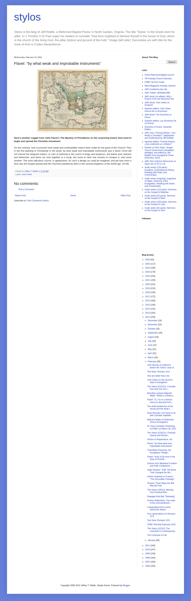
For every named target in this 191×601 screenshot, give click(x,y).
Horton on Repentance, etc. (160, 439)
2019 (148, 288)
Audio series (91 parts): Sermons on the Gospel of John (160, 209)
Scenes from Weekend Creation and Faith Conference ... (162, 464)
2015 (148, 305)
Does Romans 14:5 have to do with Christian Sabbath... (161, 414)
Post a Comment (26, 189)
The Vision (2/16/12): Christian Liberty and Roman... (161, 434)
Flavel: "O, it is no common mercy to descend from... (160, 400)
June (150, 345)
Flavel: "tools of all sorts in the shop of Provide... (161, 458)
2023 (148, 272)
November (153, 324)
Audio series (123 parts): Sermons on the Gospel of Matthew (160, 190)
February (152, 361)
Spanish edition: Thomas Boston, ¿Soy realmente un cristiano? (160, 142)
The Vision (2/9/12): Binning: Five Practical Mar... (160, 491)
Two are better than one (158, 376)
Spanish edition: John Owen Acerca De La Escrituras (158, 109)
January (152, 540)
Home (73, 195)
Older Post (126, 195)
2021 (148, 280)
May (150, 349)
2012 (148, 317)
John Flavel (27, 174)
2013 (148, 313)
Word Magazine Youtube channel (160, 86)
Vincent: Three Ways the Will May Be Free (160, 484)
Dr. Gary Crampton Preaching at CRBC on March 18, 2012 (161, 427)
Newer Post (20, 195)
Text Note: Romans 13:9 (158, 520)
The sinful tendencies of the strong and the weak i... (160, 407)
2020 (148, 284)
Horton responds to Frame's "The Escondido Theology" (161, 477)
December (153, 320)
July (150, 341)
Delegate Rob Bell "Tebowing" (161, 496)
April (150, 353)
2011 (148, 545)
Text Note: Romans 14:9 (158, 371)
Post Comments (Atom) (38, 200)
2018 (148, 292)
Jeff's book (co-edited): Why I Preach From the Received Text (159, 97)
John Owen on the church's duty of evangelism (160, 381)
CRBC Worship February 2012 (161, 524)
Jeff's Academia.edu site (156, 89)
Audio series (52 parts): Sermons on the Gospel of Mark (160, 196)
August (151, 337)
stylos (27, 17)
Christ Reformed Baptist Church (159, 75)
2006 (148, 566)
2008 (148, 558)
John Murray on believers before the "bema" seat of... (161, 366)
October (152, 329)
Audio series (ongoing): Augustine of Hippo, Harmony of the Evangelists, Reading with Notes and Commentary (160, 182)
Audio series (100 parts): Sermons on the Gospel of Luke (160, 203)
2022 (148, 276)
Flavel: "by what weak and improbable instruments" (159, 444)
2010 (148, 549)
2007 (148, 562)
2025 (148, 264)
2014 (148, 309)
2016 (148, 300)
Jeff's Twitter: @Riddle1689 (157, 93)
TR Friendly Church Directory (158, 78)
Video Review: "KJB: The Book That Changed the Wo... (161, 471)
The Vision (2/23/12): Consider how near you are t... (161, 387)
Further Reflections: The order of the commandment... (161, 501)
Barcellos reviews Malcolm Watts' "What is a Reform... (161, 394)
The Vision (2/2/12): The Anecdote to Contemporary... (162, 529)
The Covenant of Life (157, 535)
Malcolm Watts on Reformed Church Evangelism (160, 420)
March (151, 357)
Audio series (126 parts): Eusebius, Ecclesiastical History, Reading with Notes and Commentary (160, 171)
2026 (148, 259)
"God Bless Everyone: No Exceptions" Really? (159, 451)
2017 (148, 296)
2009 (148, 553)
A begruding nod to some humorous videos (158, 508)
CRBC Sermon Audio (154, 82)
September (153, 333)
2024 (148, 268)
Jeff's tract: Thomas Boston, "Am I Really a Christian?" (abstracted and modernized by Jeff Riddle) (160, 135)
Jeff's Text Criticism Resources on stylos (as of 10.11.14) (160, 162)
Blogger (126, 585)
